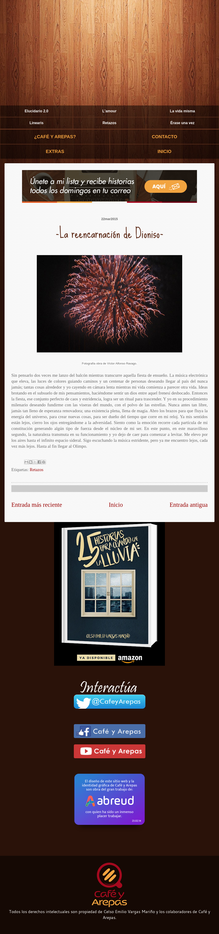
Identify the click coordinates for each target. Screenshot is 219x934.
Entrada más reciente (36, 504)
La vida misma (182, 111)
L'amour (109, 111)
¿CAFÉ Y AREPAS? (55, 136)
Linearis (36, 123)
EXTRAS (55, 151)
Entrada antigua (188, 504)
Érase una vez (182, 123)
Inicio (116, 504)
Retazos (109, 123)
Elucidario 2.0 (36, 111)
